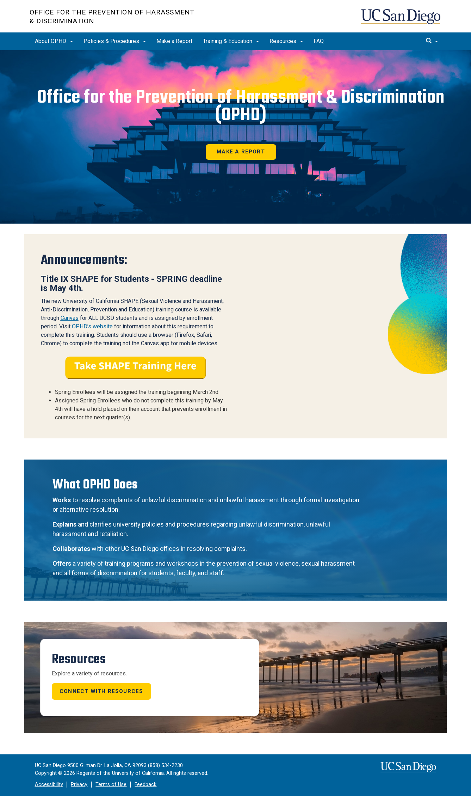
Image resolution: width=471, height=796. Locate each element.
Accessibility (49, 785)
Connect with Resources (101, 691)
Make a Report (174, 41)
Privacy (79, 785)
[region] (235, 137)
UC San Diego (401, 19)
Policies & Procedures (114, 41)
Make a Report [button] (241, 151)
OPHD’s (81, 326)
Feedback (145, 785)
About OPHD (54, 41)
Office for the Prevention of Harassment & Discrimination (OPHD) (241, 106)
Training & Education (231, 41)
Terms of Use (110, 785)
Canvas (70, 318)
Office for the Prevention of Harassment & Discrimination (112, 16)
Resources (286, 41)
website (102, 326)
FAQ (319, 41)
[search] (432, 41)
